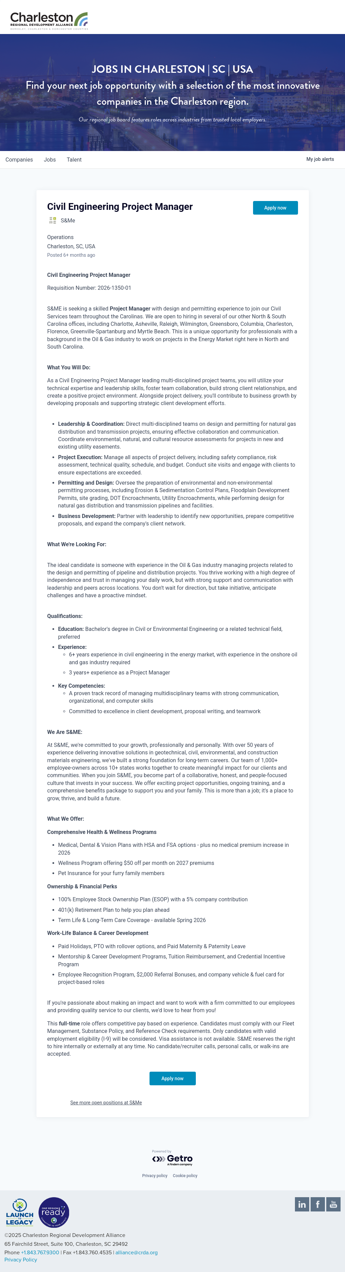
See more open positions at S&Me (106, 1102)
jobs (50, 159)
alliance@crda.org (136, 1252)
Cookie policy (185, 1175)
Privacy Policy (20, 1259)
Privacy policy (154, 1175)
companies (19, 159)
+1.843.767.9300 (40, 1252)
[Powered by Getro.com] (172, 1158)
